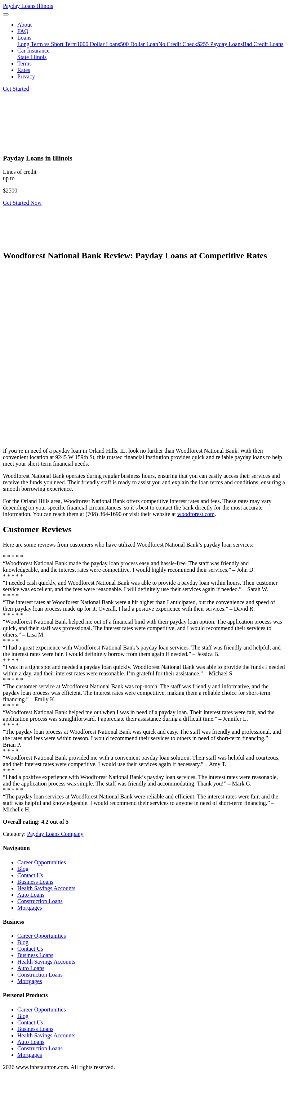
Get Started (16, 89)
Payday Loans (28, 6)
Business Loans (35, 882)
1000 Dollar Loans (98, 44)
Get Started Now (22, 203)
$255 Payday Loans (220, 44)
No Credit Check (177, 44)
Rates (23, 70)
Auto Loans (30, 895)
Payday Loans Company (55, 834)
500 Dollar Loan (139, 44)
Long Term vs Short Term (47, 44)
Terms (24, 63)
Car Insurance (33, 50)
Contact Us (30, 875)
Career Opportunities (41, 862)
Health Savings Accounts (46, 888)
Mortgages (29, 908)
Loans (24, 38)
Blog (22, 869)
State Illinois (31, 57)
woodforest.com (196, 514)
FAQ (22, 31)
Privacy (26, 76)
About (24, 25)
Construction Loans (40, 901)
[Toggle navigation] (6, 14)
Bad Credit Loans (263, 44)
